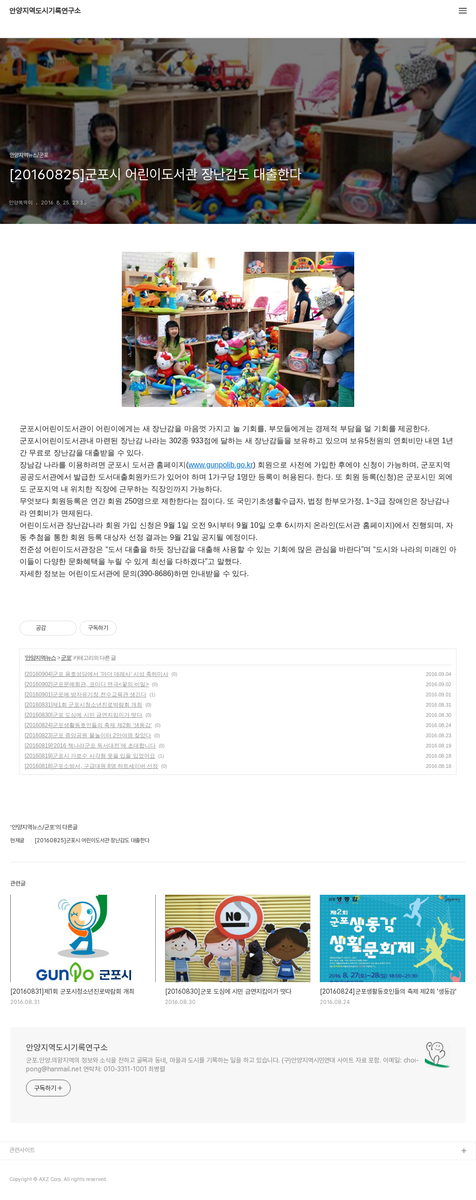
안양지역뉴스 (40, 658)
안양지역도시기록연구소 (45, 11)
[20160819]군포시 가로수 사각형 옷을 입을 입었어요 (90, 756)
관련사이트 (22, 1150)
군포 (66, 658)
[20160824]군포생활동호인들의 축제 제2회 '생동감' (88, 725)
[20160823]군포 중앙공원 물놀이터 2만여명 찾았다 (88, 735)
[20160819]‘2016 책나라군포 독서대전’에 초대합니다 (90, 745)
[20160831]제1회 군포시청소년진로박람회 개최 (83, 705)
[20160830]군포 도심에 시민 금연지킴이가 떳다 (83, 715)
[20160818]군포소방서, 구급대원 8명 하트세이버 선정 (91, 766)
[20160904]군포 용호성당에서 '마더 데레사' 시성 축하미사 (96, 674)
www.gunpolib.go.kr (221, 465)
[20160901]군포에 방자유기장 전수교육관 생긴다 (85, 694)
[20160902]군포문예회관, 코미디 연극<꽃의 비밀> (87, 684)
